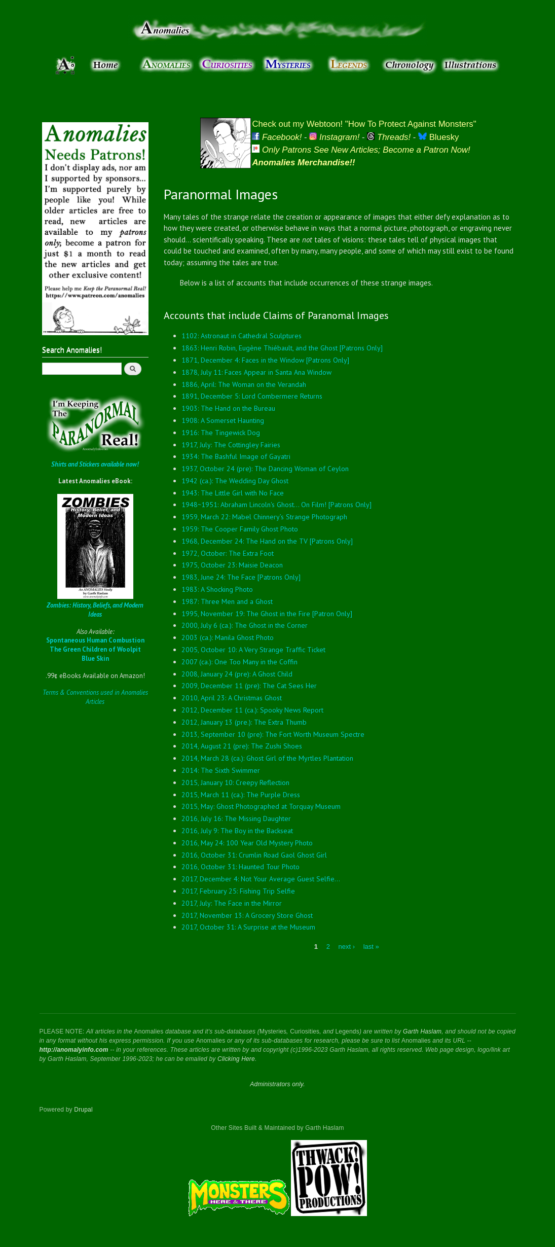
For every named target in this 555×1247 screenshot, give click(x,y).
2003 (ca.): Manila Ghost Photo (227, 637)
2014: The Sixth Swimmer (220, 770)
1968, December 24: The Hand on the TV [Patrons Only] (267, 541)
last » (371, 946)
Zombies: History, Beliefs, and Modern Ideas (95, 610)
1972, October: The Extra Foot (227, 553)
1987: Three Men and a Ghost (227, 601)
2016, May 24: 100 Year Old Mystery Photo (247, 842)
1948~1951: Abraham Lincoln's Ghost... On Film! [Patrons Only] (276, 504)
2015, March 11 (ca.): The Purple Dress (240, 794)
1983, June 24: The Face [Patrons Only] (241, 577)
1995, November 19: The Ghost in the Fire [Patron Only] (266, 613)
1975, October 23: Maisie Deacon (232, 564)
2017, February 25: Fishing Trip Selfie (238, 891)
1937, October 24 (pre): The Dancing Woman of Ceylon (265, 468)
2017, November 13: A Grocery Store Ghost (247, 915)
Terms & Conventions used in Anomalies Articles (95, 697)
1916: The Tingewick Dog (220, 432)
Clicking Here (236, 1058)
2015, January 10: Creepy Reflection (235, 782)
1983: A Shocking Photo (217, 589)
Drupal (83, 1109)
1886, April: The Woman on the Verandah (243, 384)
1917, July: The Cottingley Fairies (230, 444)
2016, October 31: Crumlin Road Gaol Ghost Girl (254, 855)
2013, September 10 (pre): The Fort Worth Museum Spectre (272, 734)
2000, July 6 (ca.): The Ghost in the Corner (244, 625)
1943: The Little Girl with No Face (232, 492)
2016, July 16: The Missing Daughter (236, 818)
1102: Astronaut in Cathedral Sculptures (241, 335)
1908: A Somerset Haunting (222, 420)
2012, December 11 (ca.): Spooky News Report (252, 710)
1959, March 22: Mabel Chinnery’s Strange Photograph (264, 516)
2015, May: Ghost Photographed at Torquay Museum (261, 806)
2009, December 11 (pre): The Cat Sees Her (249, 685)
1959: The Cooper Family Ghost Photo (239, 528)
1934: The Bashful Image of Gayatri (235, 456)
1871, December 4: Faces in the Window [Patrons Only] (265, 360)
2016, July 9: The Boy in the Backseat (237, 830)
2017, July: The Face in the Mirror (231, 903)
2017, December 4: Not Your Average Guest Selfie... (260, 878)
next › (347, 946)
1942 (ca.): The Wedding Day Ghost (234, 480)
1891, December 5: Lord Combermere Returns (251, 396)
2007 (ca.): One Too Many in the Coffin (239, 661)
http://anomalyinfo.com (74, 1049)
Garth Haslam (422, 1031)
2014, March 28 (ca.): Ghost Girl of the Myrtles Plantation (267, 758)
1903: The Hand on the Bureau (228, 408)
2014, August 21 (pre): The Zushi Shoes (241, 746)
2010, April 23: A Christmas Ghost (231, 697)
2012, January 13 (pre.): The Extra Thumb (244, 722)
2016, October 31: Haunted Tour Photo (240, 866)
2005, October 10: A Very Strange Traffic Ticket (253, 649)
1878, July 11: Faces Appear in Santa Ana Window (256, 372)
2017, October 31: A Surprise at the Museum (248, 927)
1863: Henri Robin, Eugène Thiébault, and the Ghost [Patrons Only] (282, 347)
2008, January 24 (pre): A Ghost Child (236, 674)
